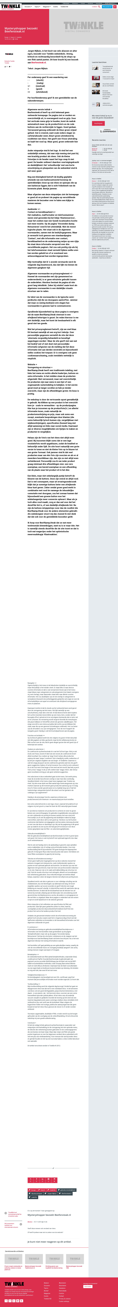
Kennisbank (99, 3)
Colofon (61, 1293)
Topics (37, 7)
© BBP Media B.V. (110, 3)
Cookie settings (64, 1301)
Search (13, 37)
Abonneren (66, 3)
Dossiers (28, 7)
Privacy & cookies (65, 1299)
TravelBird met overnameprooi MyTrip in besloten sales (14, 1214)
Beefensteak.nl (38, 62)
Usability (19, 37)
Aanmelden (87, 1286)
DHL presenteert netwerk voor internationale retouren (11, 1225)
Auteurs (46, 1283)
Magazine (47, 7)
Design (7, 37)
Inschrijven (98, 123)
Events (55, 7)
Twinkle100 (64, 7)
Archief (46, 1291)
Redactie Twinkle (10, 61)
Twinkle (7, 63)
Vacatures (90, 3)
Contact (83, 3)
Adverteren (75, 3)
